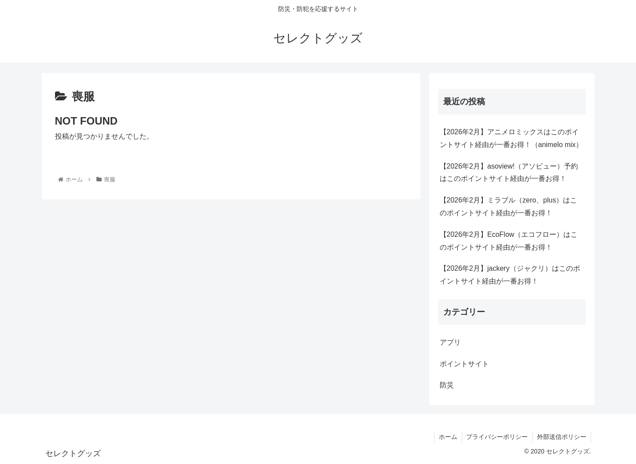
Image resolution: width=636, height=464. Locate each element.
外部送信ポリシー (561, 436)
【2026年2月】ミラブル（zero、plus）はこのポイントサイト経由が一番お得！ (508, 206)
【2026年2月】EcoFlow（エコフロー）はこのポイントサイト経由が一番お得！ (509, 241)
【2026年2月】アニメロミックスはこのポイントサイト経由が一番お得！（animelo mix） (511, 138)
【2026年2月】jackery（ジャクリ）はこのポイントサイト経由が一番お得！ (510, 275)
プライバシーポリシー (497, 436)
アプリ (450, 342)
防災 (447, 385)
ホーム (447, 436)
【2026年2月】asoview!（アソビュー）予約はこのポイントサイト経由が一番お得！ (509, 172)
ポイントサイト (464, 364)
